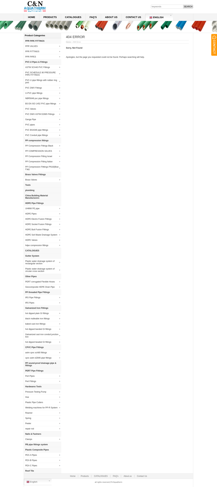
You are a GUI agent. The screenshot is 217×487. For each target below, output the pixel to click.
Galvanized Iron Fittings (36, 308)
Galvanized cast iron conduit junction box (41, 335)
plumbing (29, 190)
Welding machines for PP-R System (41, 407)
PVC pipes (30, 125)
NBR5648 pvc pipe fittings (37, 98)
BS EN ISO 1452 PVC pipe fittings (40, 103)
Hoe (27, 397)
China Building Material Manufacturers (36, 196)
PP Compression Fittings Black (39, 146)
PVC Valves (30, 109)
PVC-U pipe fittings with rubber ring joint (41, 81)
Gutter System (32, 256)
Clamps (28, 439)
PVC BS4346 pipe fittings (36, 130)
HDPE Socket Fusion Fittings (38, 224)
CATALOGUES (73, 17)
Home (31, 17)
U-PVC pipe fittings (33, 93)
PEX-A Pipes (31, 455)
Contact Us (133, 17)
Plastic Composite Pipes (37, 450)
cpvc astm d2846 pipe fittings (38, 358)
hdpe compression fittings (36, 245)
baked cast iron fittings (35, 324)
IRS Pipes (29, 303)
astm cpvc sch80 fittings (36, 352)
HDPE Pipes (31, 214)
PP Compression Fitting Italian (39, 161)
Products (50, 17)
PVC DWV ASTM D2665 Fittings (40, 114)
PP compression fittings (36, 140)
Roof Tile (29, 471)
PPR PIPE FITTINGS (34, 41)
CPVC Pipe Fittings (34, 347)
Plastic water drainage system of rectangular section (40, 262)
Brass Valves (31, 180)
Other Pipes (31, 276)
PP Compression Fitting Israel (38, 156)
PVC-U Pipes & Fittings (36, 62)
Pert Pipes (30, 376)
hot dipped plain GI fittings (37, 313)
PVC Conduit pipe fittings (36, 135)
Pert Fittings (30, 381)
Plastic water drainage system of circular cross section (40, 270)
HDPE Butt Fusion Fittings (37, 229)
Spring (28, 418)
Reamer (29, 413)
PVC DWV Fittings (33, 88)
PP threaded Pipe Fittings (37, 292)
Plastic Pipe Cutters (34, 402)
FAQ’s (93, 17)
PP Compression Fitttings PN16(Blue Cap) (42, 168)
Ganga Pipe (30, 119)
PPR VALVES (31, 46)
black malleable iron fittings (37, 318)
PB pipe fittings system (36, 444)
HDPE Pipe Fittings (34, 203)
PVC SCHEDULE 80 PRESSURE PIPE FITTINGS (40, 73)
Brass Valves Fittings (35, 174)
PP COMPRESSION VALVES (38, 151)
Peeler (28, 423)
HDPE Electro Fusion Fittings (38, 219)
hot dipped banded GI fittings (38, 329)
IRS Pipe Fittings (32, 297)
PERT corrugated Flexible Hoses (40, 282)
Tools (28, 185)
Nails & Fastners (33, 434)
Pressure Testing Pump (35, 392)
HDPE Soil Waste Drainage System (41, 235)
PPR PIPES (30, 57)
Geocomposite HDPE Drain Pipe (40, 287)
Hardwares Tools (33, 386)
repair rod (29, 429)
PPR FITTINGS (32, 51)
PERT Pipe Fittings (34, 371)
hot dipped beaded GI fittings (38, 342)
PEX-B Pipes (31, 460)
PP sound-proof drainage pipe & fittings (40, 364)
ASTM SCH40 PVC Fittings (37, 67)
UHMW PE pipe (32, 208)
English (156, 17)
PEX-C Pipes (31, 465)
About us (111, 17)
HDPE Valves (31, 240)
